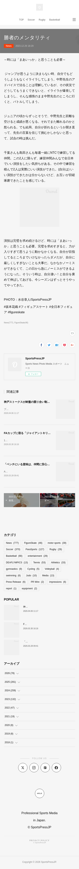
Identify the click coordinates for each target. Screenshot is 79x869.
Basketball (54, 19)
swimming (13, 576)
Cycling (33, 569)
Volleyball (52, 569)
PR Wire (37, 582)
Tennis (39, 563)
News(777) (8, 323)
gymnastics (14, 569)
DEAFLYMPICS (17, 563)
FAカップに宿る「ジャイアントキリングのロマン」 (35, 433)
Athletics (58, 563)
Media (48, 576)
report (11, 589)
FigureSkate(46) (21, 323)
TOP (21, 19)
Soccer (31, 19)
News (9, 46)
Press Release (15, 582)
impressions (57, 582)
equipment (29, 589)
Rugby (42, 19)
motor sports (57, 543)
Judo (31, 576)
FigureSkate (33, 543)
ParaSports (34, 550)
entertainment (38, 556)
